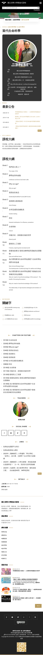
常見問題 (4, 555)
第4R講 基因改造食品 (10, 350)
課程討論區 (4, 489)
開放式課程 (8, 20)
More (39, 130)
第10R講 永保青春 (9, 368)
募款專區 (4, 516)
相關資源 (4, 538)
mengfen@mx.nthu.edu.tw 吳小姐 (22, 632)
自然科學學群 (16, 20)
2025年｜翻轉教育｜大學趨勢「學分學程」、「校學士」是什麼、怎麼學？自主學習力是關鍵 (19, 456)
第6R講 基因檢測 (9, 357)
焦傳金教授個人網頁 (10, 450)
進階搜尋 (37, 10)
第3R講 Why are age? (11, 347)
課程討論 (4, 532)
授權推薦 (4, 542)
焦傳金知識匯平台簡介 (11, 447)
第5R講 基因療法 (9, 354)
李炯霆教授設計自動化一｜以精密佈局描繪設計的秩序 (26, 571)
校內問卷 (4, 545)
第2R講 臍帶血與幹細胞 (11, 343)
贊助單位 (4, 535)
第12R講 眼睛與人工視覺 (12, 374)
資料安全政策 (16, 631)
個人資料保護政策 (25, 631)
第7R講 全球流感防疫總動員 (13, 361)
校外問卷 (4, 548)
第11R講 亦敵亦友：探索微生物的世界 (17, 371)
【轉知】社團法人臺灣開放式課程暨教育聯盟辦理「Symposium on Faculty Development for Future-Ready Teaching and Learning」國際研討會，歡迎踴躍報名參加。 (26, 582)
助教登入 (4, 558)
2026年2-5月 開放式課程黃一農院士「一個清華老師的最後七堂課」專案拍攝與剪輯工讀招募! (27, 590)
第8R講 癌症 (7, 364)
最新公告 (4, 552)
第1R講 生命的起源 (10, 340)
